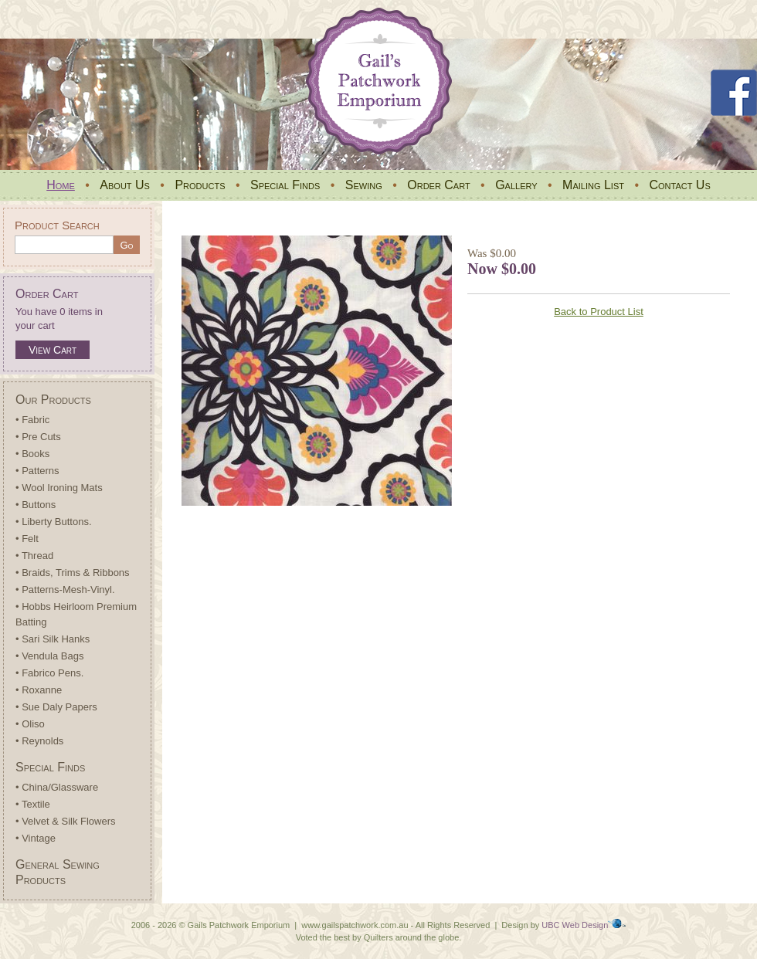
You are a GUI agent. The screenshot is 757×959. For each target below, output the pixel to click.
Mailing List (593, 184)
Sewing (363, 184)
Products (200, 184)
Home (60, 184)
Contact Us (679, 184)
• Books (32, 453)
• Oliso (30, 724)
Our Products (53, 399)
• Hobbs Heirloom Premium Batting (76, 614)
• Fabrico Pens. (49, 673)
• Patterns (37, 470)
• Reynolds (39, 741)
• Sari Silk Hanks (52, 639)
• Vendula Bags (49, 656)
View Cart (52, 350)
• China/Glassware (56, 787)
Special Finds (285, 184)
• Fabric (32, 419)
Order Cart (438, 184)
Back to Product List (598, 311)
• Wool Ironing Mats (59, 487)
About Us (125, 184)
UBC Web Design (574, 925)
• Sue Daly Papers (56, 707)
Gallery (516, 184)
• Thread (34, 555)
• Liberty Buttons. (53, 521)
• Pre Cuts (38, 436)
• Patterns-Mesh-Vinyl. (65, 589)
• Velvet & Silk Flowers (65, 821)
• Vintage (35, 838)
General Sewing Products (57, 872)
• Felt (27, 538)
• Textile (32, 804)
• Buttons (35, 504)
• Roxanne (38, 690)
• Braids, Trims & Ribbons (72, 572)
